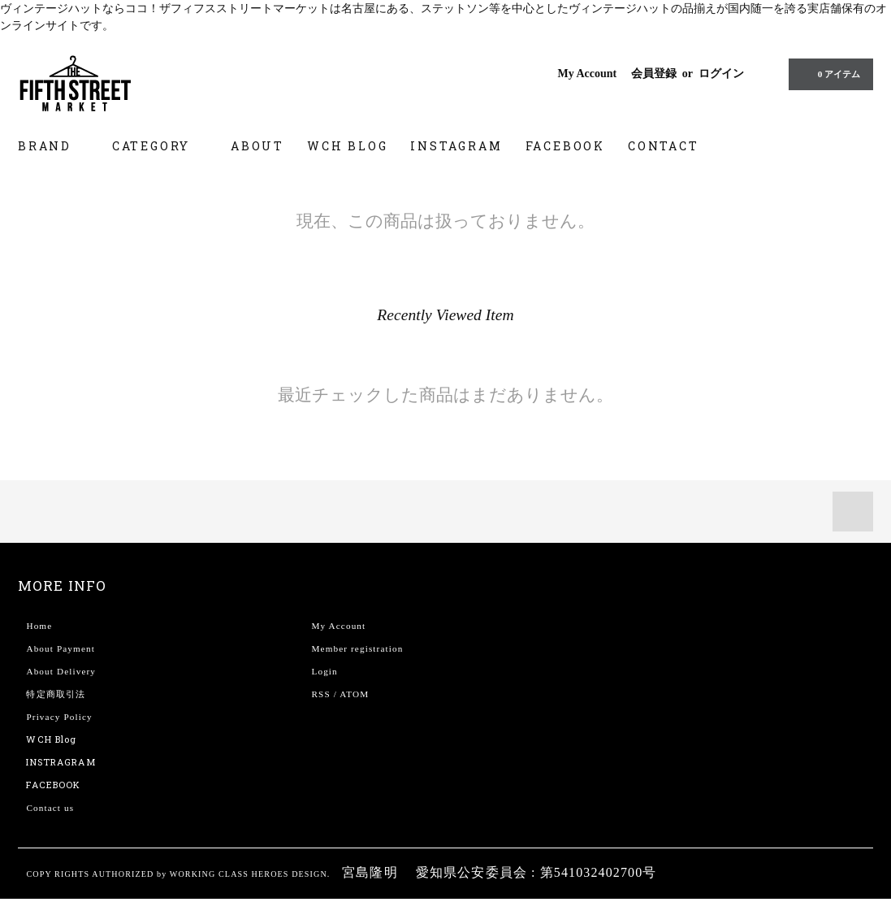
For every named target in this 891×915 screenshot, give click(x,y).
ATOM (354, 694)
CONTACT (663, 146)
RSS (320, 694)
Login (324, 671)
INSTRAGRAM (60, 762)
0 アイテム (829, 73)
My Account (586, 73)
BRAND (53, 146)
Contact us (50, 808)
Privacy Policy (59, 717)
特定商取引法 (55, 694)
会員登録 (654, 73)
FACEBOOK (565, 146)
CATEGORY (160, 146)
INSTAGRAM (456, 146)
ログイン (721, 73)
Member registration (357, 648)
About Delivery (61, 671)
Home (39, 626)
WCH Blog (51, 739)
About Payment (60, 648)
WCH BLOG (347, 146)
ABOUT (257, 146)
